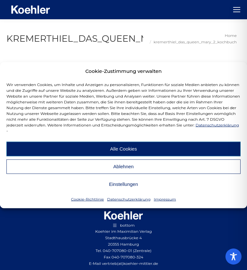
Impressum (165, 198)
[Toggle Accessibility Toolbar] (233, 256)
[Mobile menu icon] (237, 9)
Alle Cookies (123, 149)
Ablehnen (123, 166)
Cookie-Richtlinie (87, 198)
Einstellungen (123, 184)
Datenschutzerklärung (217, 124)
